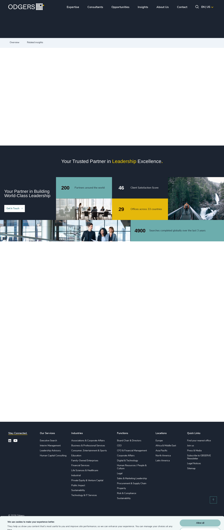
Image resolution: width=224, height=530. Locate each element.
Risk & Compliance (126, 493)
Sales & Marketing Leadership (132, 478)
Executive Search (48, 440)
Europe (159, 440)
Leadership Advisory (50, 450)
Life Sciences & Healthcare (84, 470)
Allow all (200, 510)
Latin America (163, 460)
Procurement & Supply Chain (131, 483)
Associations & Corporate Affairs (88, 440)
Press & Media (194, 450)
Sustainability (78, 490)
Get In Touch (12, 208)
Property (121, 488)
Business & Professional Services (88, 445)
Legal (119, 473)
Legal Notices (194, 463)
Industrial (76, 475)
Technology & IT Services (84, 495)
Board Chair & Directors (129, 440)
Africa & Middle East (166, 445)
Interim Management (50, 445)
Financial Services (80, 465)
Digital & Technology (127, 460)
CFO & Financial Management (132, 450)
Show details (13, 524)
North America (163, 455)
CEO (119, 445)
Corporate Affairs (126, 455)
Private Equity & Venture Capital (87, 480)
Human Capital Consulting (53, 455)
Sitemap (191, 468)
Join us (190, 445)
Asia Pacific (161, 450)
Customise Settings (200, 518)
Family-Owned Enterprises (84, 460)
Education (76, 455)
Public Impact (78, 485)
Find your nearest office (199, 440)
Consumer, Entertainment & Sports (89, 450)
